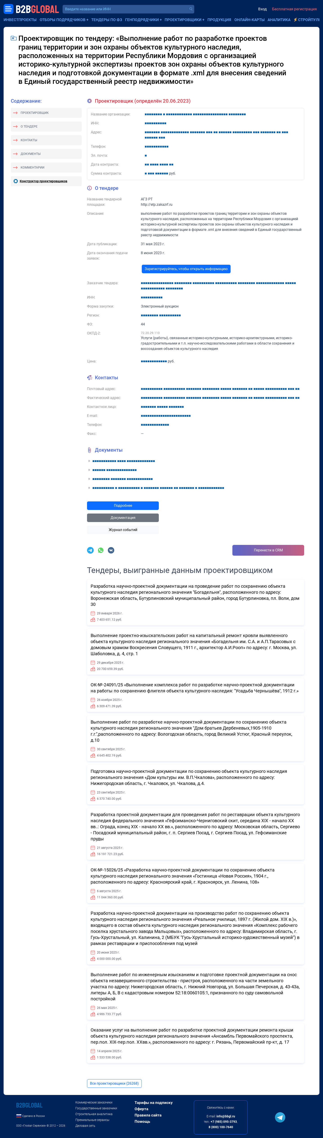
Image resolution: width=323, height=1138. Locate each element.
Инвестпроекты (20, 19)
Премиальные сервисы (92, 1120)
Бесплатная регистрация (294, 9)
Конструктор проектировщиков (43, 181)
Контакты (29, 140)
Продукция (219, 19)
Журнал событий (123, 530)
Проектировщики (183, 19)
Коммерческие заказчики (93, 1102)
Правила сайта (148, 1115)
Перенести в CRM (268, 550)
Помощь (142, 1121)
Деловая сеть (85, 1125)
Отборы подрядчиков (62, 19)
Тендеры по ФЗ (106, 19)
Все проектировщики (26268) (114, 1083)
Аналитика (279, 19)
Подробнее (123, 505)
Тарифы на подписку (154, 1102)
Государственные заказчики (96, 1108)
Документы (31, 154)
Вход (262, 9)
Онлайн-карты (249, 19)
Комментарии (32, 167)
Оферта (141, 1109)
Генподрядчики (142, 19)
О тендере (29, 126)
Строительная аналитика (94, 1114)
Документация (123, 518)
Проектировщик (35, 113)
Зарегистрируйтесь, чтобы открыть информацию (186, 269)
